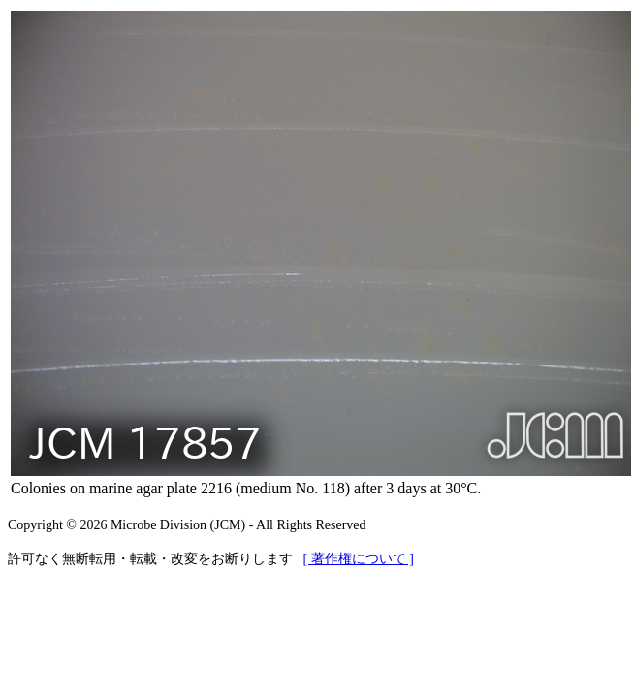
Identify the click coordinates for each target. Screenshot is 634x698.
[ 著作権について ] (358, 559)
